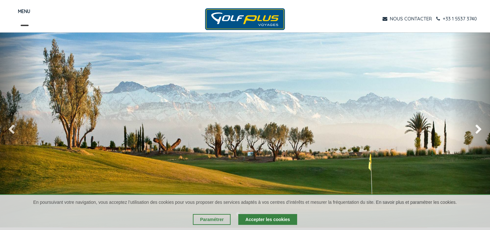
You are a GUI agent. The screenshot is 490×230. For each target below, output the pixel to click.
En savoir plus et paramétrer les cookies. (416, 202)
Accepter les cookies (267, 219)
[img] (19, 130)
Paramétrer (212, 219)
